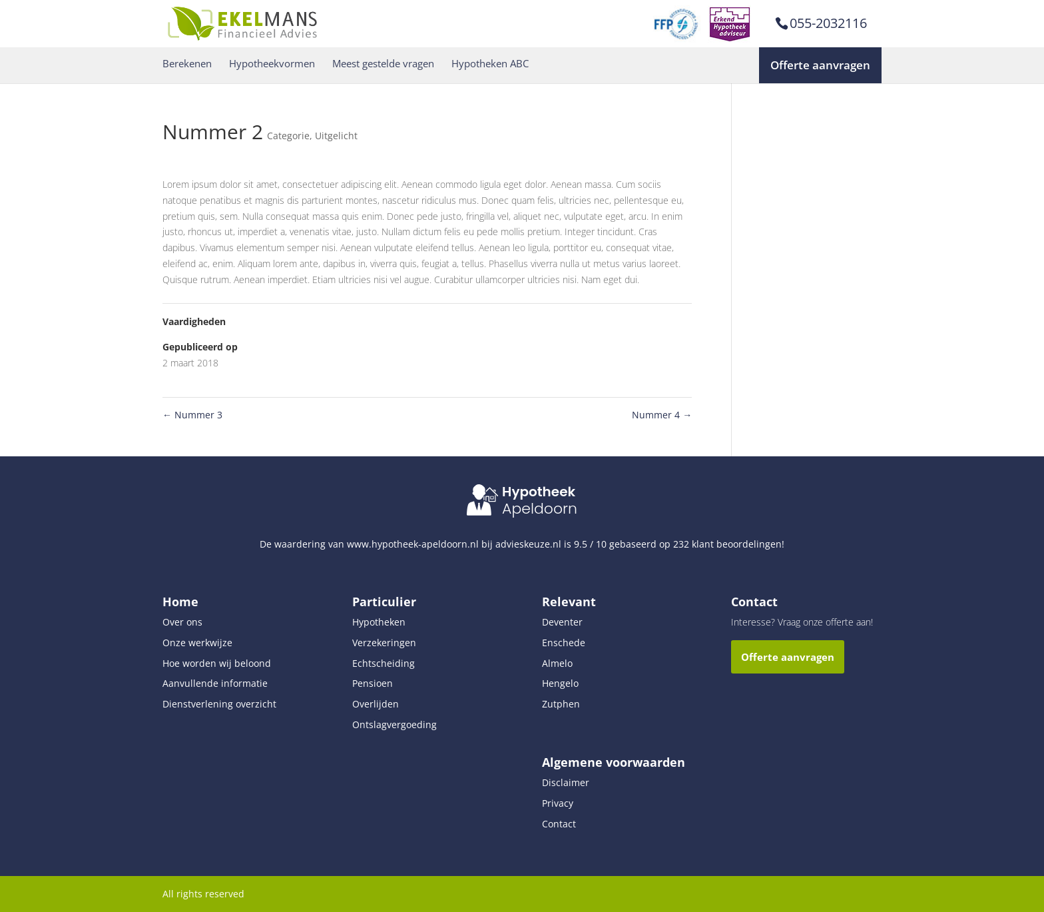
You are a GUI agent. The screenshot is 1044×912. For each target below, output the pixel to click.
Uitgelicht (336, 135)
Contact (559, 823)
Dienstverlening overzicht (219, 703)
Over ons (182, 622)
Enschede (563, 642)
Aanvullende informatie (215, 683)
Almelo (557, 663)
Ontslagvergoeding (394, 724)
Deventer (562, 622)
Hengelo (560, 683)
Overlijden (375, 703)
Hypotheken (378, 622)
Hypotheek (538, 491)
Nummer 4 (662, 414)
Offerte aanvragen (820, 65)
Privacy (557, 803)
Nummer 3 (192, 414)
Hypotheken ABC (490, 64)
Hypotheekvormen (272, 64)
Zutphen (561, 703)
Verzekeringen (384, 642)
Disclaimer (565, 782)
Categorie (288, 135)
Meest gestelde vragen (383, 64)
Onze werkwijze (197, 642)
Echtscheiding (383, 663)
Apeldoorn (539, 508)
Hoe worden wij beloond (216, 663)
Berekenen (187, 64)
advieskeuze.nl (528, 544)
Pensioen (372, 683)
